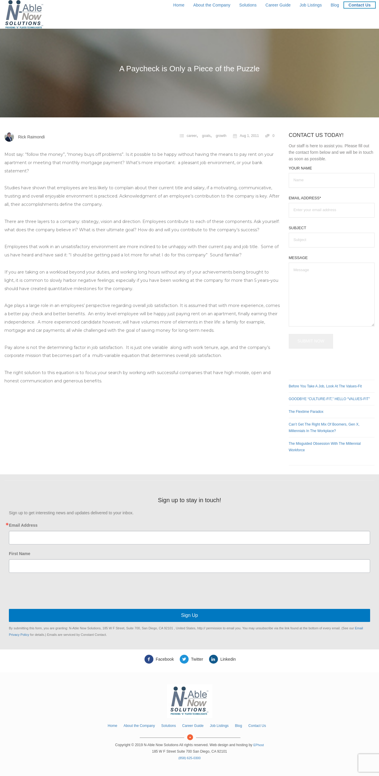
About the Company (211, 5)
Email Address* (305, 198)
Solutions (248, 5)
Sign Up (189, 615)
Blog (335, 5)
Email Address (23, 525)
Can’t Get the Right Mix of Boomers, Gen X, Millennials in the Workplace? (324, 427)
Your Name (300, 168)
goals (206, 136)
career (192, 136)
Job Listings (311, 5)
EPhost (258, 745)
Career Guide (277, 5)
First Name (19, 554)
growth (221, 136)
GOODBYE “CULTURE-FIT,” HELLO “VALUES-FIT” (329, 399)
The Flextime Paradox (306, 412)
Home (178, 5)
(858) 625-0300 (189, 758)
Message (298, 258)
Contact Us (360, 5)
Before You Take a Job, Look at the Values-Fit (325, 386)
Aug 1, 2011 (246, 136)
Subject (297, 228)
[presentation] (189, 591)
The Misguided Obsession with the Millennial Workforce (325, 447)
